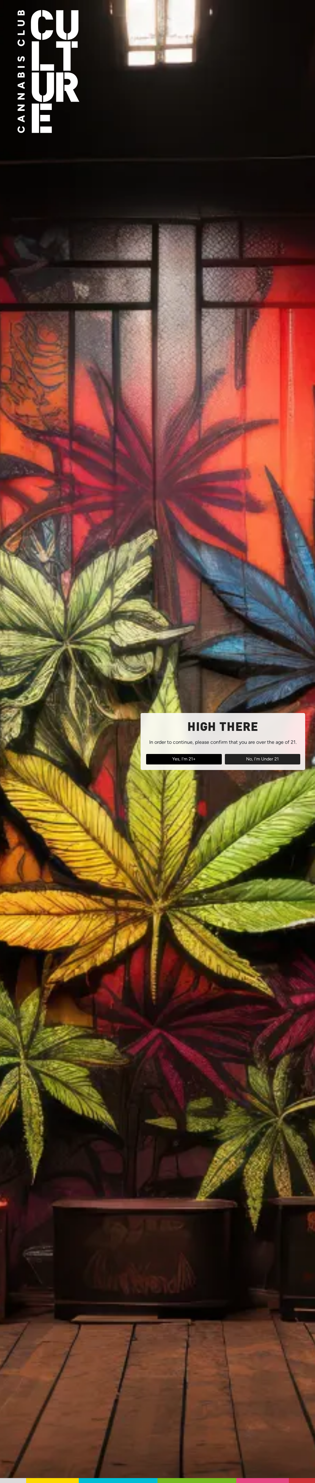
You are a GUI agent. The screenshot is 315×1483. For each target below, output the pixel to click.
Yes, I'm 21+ (184, 759)
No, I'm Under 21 (262, 759)
